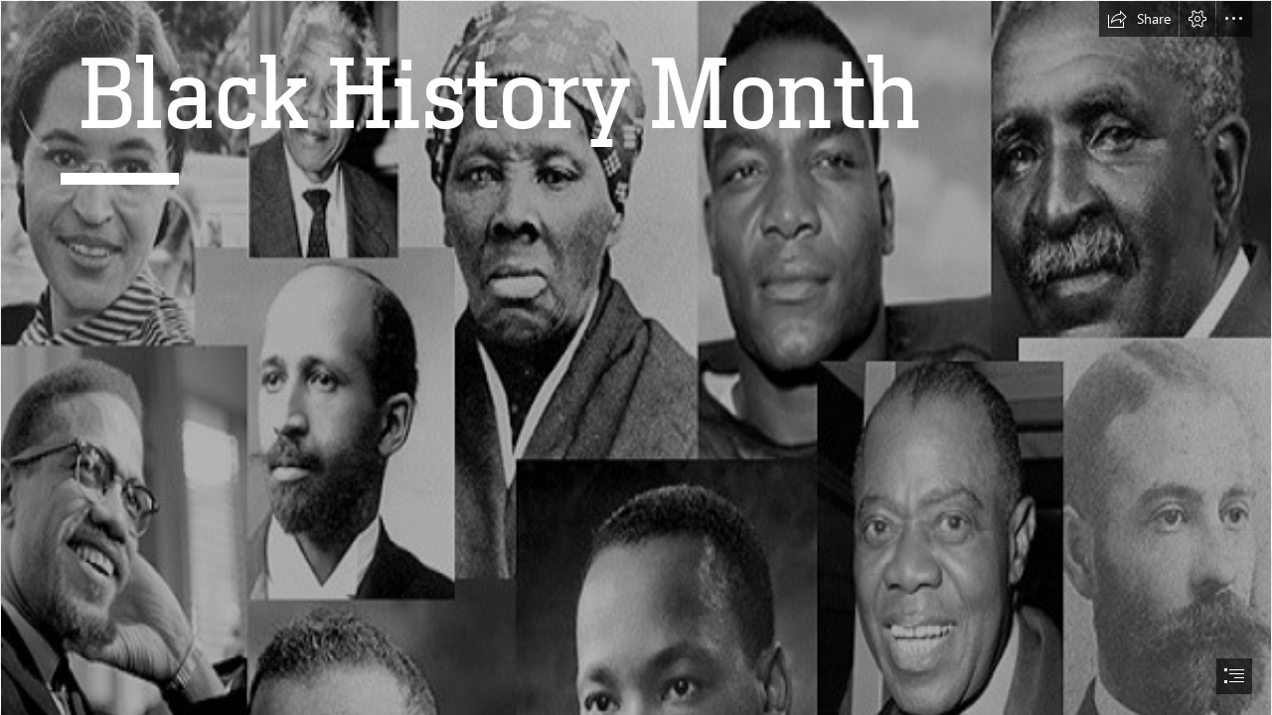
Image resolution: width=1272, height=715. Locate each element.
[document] (636, 357)
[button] (1139, 19)
